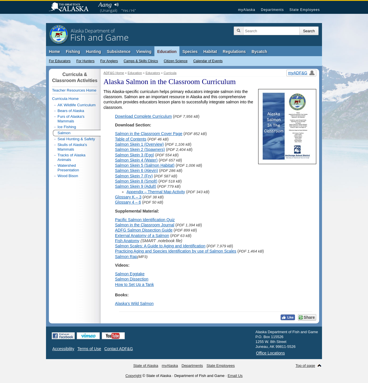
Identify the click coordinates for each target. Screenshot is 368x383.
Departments (272, 10)
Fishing (73, 51)
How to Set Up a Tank (134, 284)
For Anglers (109, 61)
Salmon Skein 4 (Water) (136, 160)
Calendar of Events (208, 61)
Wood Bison (67, 176)
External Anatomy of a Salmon (142, 235)
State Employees (305, 10)
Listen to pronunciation (116, 4)
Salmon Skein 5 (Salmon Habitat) (145, 165)
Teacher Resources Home (74, 90)
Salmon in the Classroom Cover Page (148, 133)
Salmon (63, 133)
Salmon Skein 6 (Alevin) (136, 170)
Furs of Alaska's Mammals (71, 118)
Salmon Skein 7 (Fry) (134, 176)
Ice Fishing (66, 127)
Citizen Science (175, 61)
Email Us (235, 375)
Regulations (234, 51)
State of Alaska (71, 7)
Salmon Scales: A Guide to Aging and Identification (160, 246)
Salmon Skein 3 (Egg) (134, 155)
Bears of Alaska (70, 111)
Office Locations (270, 353)
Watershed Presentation (68, 167)
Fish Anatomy (127, 240)
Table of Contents (130, 139)
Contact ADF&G (118, 348)
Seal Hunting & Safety (76, 139)
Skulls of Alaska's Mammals (72, 147)
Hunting (93, 51)
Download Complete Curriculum (143, 116)
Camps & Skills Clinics (141, 61)
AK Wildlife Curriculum (76, 105)
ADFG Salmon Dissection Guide (143, 230)
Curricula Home (65, 98)
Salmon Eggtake (130, 274)
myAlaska (246, 10)
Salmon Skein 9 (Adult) (135, 186)
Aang (105, 4)
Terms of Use (89, 348)
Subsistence (119, 51)
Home (54, 51)
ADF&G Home (113, 73)
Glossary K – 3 (128, 197)
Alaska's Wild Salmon (134, 303)
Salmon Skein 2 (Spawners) (140, 149)
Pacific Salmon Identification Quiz (145, 219)
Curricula (170, 73)
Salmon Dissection (131, 279)
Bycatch (259, 51)
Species (190, 51)
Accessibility (63, 348)
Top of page (305, 365)
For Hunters (85, 61)
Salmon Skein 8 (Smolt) (136, 181)
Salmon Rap (126, 256)
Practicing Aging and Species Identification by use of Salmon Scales (175, 251)
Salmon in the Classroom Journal (144, 225)
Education (167, 51)
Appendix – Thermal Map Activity (155, 191)
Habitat (210, 51)
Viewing (144, 51)
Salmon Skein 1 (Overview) (139, 144)
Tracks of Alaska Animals (71, 157)
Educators (152, 73)
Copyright (133, 375)
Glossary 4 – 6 (128, 202)
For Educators (59, 61)
